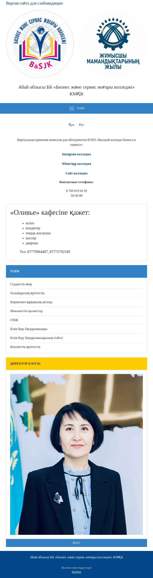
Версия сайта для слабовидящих (34, 3)
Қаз (71, 125)
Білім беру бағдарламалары (28, 329)
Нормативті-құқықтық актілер (31, 302)
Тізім (76, 109)
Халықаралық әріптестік (27, 293)
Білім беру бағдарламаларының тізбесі (36, 338)
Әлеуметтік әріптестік (25, 347)
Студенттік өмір (21, 284)
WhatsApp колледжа (76, 163)
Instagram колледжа (76, 154)
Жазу (76, 542)
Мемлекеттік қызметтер (26, 311)
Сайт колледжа (76, 173)
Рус (81, 125)
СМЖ (14, 320)
